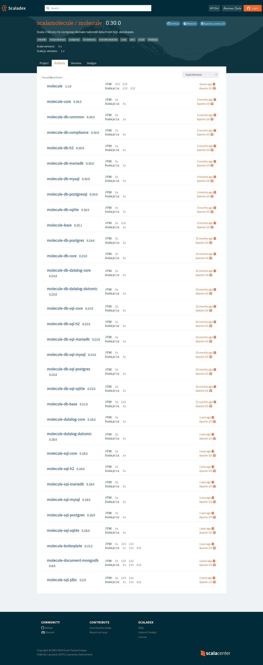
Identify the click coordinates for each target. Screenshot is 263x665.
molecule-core (59, 101)
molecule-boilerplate (64, 545)
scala (123, 39)
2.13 (117, 84)
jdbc (132, 39)
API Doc (214, 8)
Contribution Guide (100, 627)
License (142, 637)
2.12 (125, 84)
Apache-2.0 (207, 88)
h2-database (89, 39)
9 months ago (206, 223)
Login (252, 8)
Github (47, 627)
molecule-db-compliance (68, 132)
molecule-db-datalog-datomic (72, 288)
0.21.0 (84, 404)
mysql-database (57, 39)
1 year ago (206, 417)
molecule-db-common (65, 116)
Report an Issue (98, 632)
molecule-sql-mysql (63, 499)
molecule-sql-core (62, 453)
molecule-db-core (62, 255)
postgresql (74, 39)
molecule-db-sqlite (63, 209)
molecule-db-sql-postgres (68, 368)
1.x (62, 51)
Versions (76, 63)
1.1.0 (68, 86)
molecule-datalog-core (66, 419)
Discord (47, 632)
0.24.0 (91, 240)
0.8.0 (52, 566)
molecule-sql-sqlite (63, 530)
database (152, 39)
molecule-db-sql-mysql (66, 354)
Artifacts (59, 63)
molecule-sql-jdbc (62, 579)
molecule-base (59, 225)
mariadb (42, 39)
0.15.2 (89, 546)
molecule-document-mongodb (73, 560)
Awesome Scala (232, 8)
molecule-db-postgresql (67, 194)
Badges (92, 63)
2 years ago (207, 561)
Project (44, 63)
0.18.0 (92, 419)
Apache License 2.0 (213, 23)
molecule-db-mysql (63, 178)
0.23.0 (83, 256)
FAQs (141, 627)
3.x (60, 46)
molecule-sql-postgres (66, 514)
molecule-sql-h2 (60, 468)
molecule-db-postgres (65, 240)
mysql (141, 39)
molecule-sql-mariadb (65, 484)
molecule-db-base (62, 404)
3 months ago (206, 99)
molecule (90, 22)
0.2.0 (83, 580)
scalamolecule (55, 22)
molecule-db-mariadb (65, 163)
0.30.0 (77, 102)
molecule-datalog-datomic (69, 433)
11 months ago (206, 402)
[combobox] (200, 74)
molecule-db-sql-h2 (63, 323)
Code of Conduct (147, 632)
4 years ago (207, 84)
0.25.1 (78, 225)
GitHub (173, 23)
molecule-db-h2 (60, 147)
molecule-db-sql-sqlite (66, 388)
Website (190, 23)
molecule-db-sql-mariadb (68, 339)
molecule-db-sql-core (65, 308)
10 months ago (206, 238)
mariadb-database (108, 39)
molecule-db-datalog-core (69, 270)
